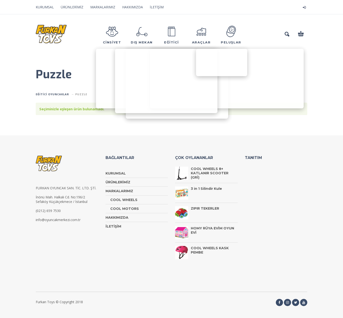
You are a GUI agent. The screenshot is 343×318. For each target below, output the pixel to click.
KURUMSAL (45, 7)
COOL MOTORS (124, 209)
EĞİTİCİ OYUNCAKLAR (52, 94)
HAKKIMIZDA (132, 7)
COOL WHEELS (123, 200)
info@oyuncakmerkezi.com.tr (58, 219)
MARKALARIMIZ (102, 7)
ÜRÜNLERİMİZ (72, 7)
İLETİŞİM (157, 7)
